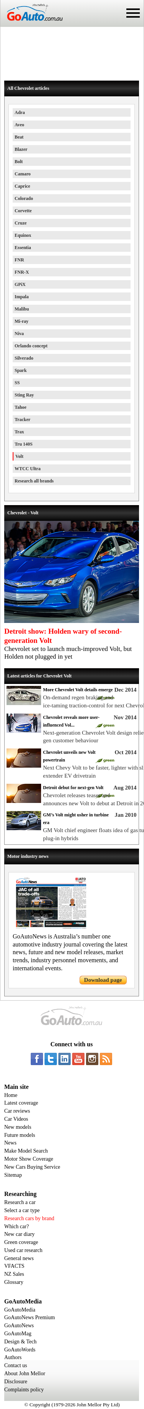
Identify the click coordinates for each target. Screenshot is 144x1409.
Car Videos (16, 1119)
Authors (13, 1357)
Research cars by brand (29, 1218)
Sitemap (13, 1175)
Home (10, 1095)
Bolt (19, 161)
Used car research (23, 1250)
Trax (19, 431)
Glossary (13, 1282)
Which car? (16, 1226)
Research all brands (34, 481)
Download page (103, 980)
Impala (22, 296)
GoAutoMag (17, 1333)
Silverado (24, 358)
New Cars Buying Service (32, 1167)
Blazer (21, 149)
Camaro (23, 174)
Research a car (20, 1202)
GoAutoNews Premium (29, 1317)
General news (19, 1258)
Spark (20, 370)
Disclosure (15, 1381)
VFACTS (14, 1266)
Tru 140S (24, 444)
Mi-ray (21, 321)
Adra (20, 112)
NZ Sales (14, 1274)
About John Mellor (24, 1373)
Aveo (19, 124)
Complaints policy (24, 1389)
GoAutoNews (19, 1325)
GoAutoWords (19, 1350)
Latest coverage (21, 1103)
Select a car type (22, 1210)
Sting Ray (24, 395)
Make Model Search (26, 1151)
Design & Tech (20, 1342)
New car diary (19, 1234)
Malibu (22, 309)
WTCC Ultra (28, 468)
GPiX (20, 284)
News (10, 1143)
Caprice (22, 186)
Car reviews (17, 1111)
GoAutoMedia (19, 1310)
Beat (19, 137)
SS (17, 382)
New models (17, 1127)
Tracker (22, 419)
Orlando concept (31, 346)
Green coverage (21, 1242)
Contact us (15, 1365)
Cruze (20, 223)
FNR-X (22, 272)
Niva (19, 333)
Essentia (23, 247)
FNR (19, 260)
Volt (19, 456)
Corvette (23, 210)
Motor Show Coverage (28, 1159)
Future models (19, 1135)
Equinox (23, 235)
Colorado (24, 198)
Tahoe (20, 407)
